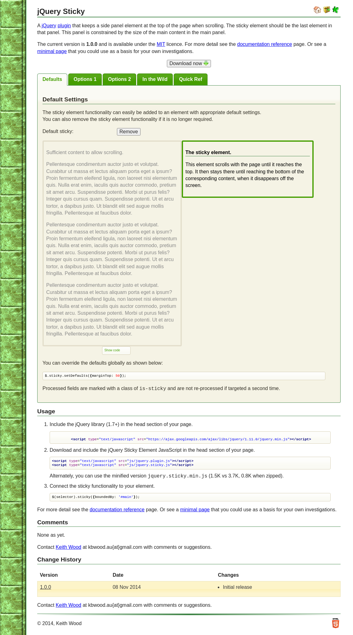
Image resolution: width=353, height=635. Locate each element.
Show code (112, 351)
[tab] (52, 79)
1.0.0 (45, 589)
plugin (64, 25)
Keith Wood (68, 548)
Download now (188, 63)
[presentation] (52, 79)
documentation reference (264, 44)
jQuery (49, 25)
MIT (161, 44)
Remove (128, 131)
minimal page (52, 51)
